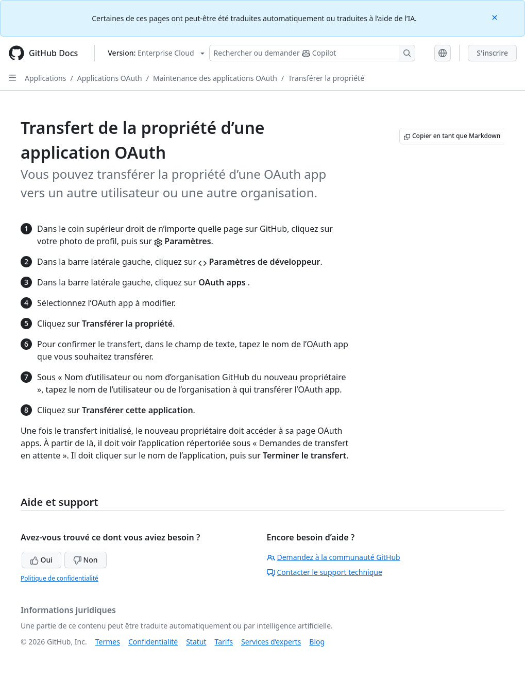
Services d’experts (271, 642)
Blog (317, 642)
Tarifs (224, 642)
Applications (45, 78)
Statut (196, 642)
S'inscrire (492, 53)
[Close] (495, 17)
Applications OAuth (109, 78)
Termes (107, 642)
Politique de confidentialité (59, 578)
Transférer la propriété (326, 78)
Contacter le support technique (324, 572)
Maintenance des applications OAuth (215, 78)
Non (85, 560)
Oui (41, 560)
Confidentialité (153, 642)
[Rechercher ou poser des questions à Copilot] (312, 53)
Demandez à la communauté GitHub (333, 557)
